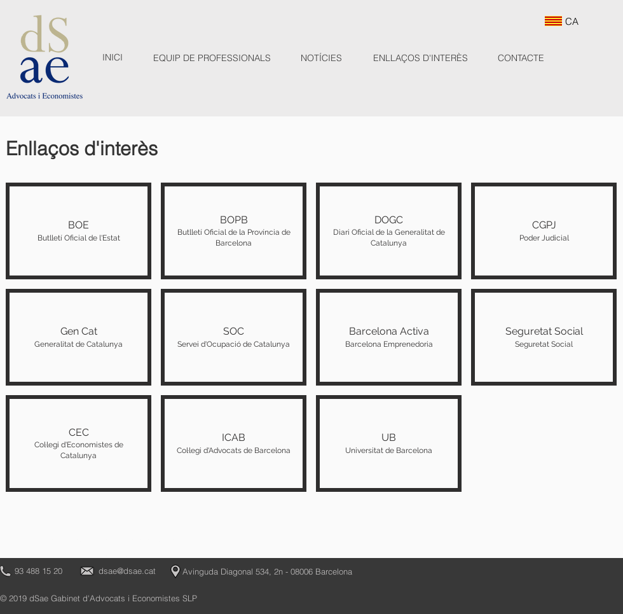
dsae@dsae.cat (127, 571)
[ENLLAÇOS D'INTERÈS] (420, 58)
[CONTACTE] (520, 58)
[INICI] (112, 58)
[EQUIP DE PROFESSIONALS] (212, 58)
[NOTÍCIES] (321, 58)
